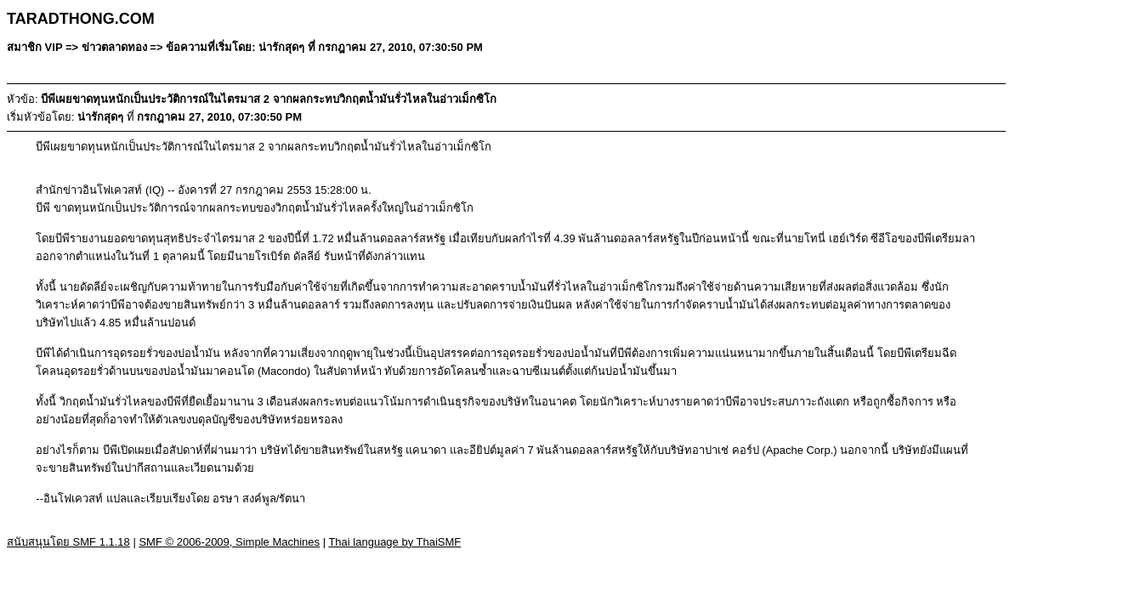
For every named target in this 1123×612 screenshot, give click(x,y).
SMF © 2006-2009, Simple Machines (229, 542)
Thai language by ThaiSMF (394, 542)
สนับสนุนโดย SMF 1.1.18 (68, 542)
